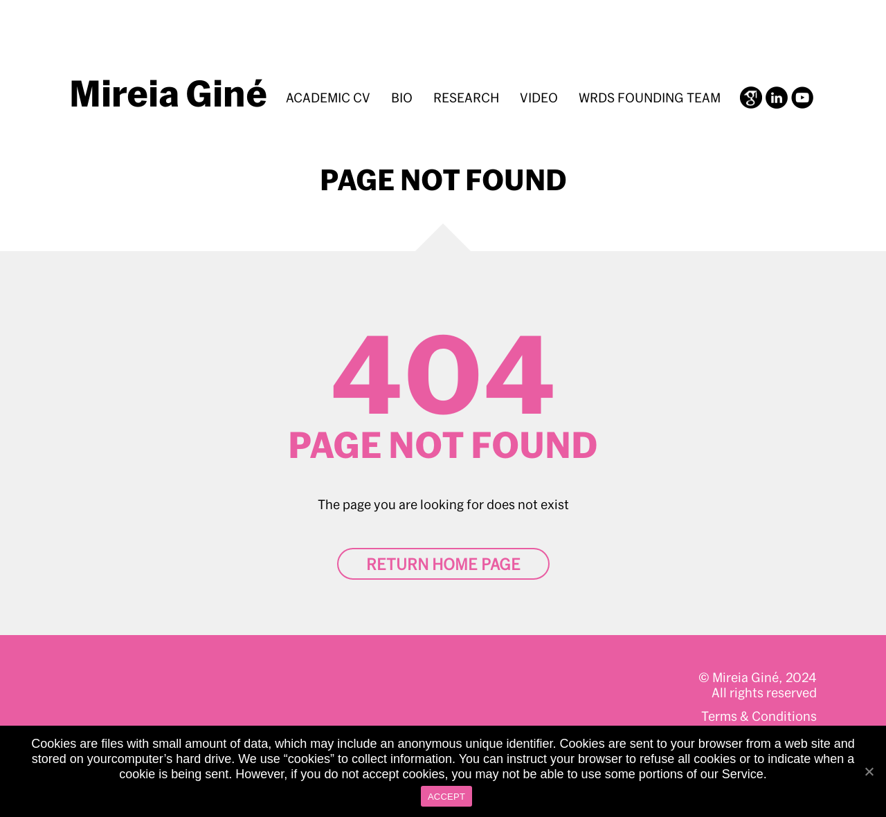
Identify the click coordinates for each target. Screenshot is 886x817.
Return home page (443, 564)
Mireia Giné (168, 92)
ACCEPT (446, 796)
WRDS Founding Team (650, 97)
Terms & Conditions (759, 716)
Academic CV (328, 97)
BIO (402, 97)
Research (466, 97)
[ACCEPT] (869, 771)
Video (539, 97)
